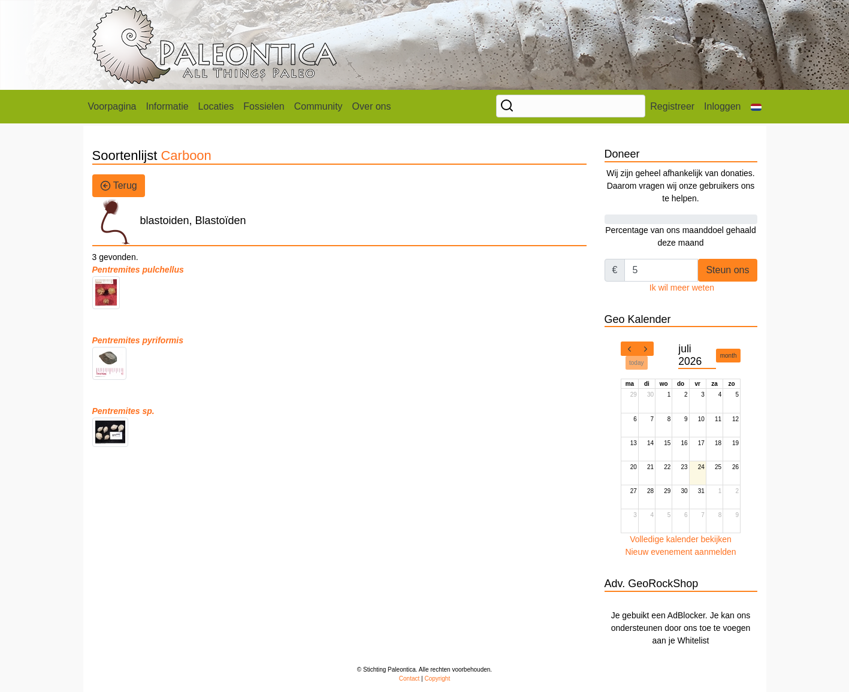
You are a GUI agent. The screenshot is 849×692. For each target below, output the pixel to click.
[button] (756, 107)
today (636, 362)
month (728, 355)
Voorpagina (112, 106)
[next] (645, 349)
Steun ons (727, 270)
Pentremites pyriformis (138, 340)
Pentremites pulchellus (138, 269)
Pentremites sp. (123, 411)
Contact (409, 678)
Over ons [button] (371, 106)
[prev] (629, 349)
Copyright (437, 678)
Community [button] (318, 106)
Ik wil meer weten (681, 287)
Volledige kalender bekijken (681, 539)
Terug (118, 185)
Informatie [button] (167, 106)
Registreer (672, 106)
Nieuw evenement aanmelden (680, 552)
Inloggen (722, 106)
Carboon (186, 155)
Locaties (216, 106)
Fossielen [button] (263, 106)
